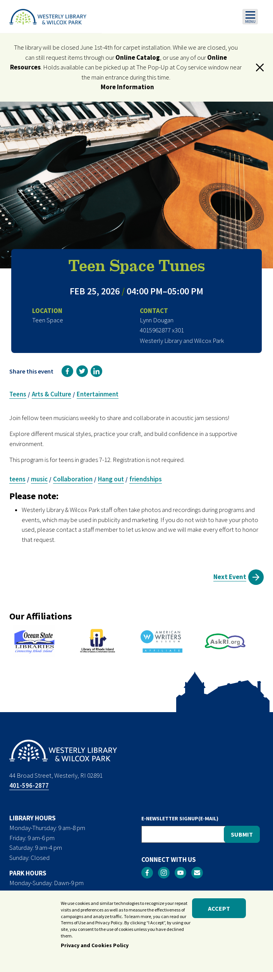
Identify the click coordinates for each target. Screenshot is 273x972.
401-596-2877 (29, 785)
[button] (260, 67)
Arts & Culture (51, 394)
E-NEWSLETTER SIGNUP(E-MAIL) (179, 818)
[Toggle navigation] (250, 16)
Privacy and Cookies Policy (95, 947)
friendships (145, 479)
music (39, 479)
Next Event (229, 576)
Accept (219, 911)
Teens (17, 394)
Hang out (111, 479)
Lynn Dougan (156, 320)
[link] (67, 371)
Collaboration (73, 479)
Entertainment (97, 394)
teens (17, 479)
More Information (127, 87)
